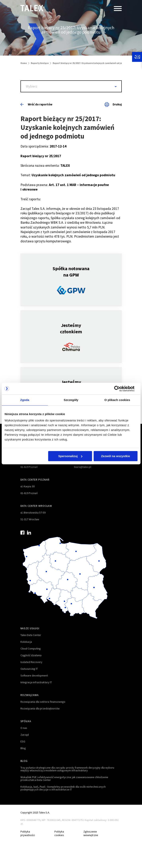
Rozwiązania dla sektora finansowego (42, 701)
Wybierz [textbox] (31, 86)
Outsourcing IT (29, 668)
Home (23, 63)
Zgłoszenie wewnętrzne (90, 833)
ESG (22, 741)
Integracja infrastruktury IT (36, 682)
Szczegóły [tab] (71, 400)
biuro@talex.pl (82, 466)
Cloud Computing (30, 648)
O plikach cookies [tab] (117, 400)
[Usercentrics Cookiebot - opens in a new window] (120, 389)
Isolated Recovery (31, 662)
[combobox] (71, 86)
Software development (34, 675)
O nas (23, 728)
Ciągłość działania (31, 655)
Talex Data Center (30, 635)
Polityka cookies (59, 833)
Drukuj (113, 104)
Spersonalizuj (70, 456)
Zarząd (24, 734)
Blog (23, 748)
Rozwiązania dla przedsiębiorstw (40, 708)
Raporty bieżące (40, 63)
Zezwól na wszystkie (115, 456)
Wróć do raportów (36, 104)
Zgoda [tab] (24, 400)
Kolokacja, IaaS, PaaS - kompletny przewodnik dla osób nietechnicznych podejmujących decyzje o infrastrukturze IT (63, 788)
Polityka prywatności (27, 833)
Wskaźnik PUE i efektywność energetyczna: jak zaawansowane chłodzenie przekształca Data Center (64, 778)
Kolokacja (26, 641)
